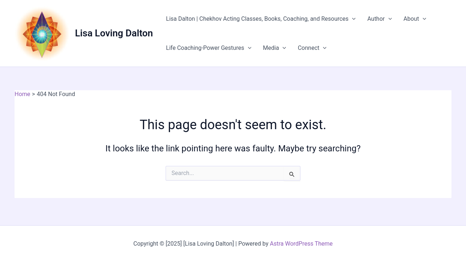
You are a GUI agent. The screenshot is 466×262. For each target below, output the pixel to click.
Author (379, 18)
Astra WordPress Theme (301, 243)
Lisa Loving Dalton (114, 33)
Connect (312, 48)
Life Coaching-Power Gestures (208, 48)
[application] (352, 18)
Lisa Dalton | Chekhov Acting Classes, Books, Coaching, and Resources (261, 18)
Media (274, 48)
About (414, 18)
